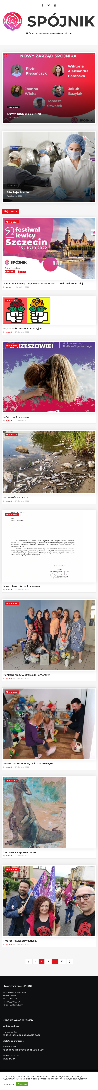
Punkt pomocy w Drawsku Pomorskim (27, 675)
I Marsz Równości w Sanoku (20, 941)
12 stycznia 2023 (13, 117)
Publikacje (12, 186)
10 (62, 961)
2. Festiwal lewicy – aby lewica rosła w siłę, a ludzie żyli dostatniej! (43, 283)
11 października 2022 (14, 196)
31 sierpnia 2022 (22, 332)
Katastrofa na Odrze (15, 497)
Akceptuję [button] (22, 1084)
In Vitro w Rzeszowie (16, 417)
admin (8, 287)
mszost (9, 332)
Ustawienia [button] (9, 1084)
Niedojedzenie (18, 192)
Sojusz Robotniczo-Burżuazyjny (22, 328)
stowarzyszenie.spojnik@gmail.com (54, 33)
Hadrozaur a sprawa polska (20, 852)
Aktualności (13, 107)
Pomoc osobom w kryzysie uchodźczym (28, 763)
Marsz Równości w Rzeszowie (21, 586)
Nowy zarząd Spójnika (24, 113)
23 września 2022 (22, 287)
